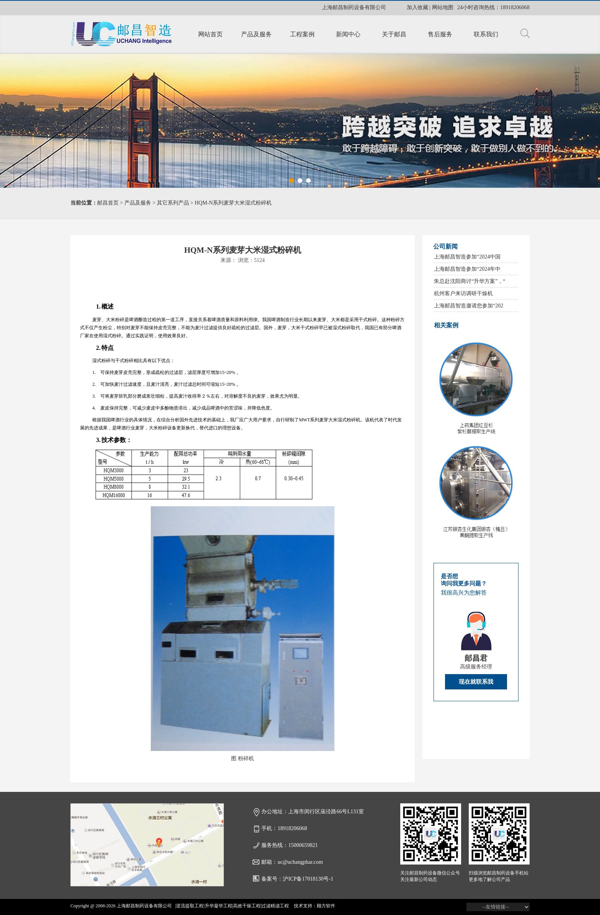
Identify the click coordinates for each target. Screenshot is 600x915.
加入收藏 (417, 7)
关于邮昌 (394, 34)
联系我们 (486, 34)
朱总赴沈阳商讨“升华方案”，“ (469, 281)
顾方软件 (326, 905)
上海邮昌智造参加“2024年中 (467, 269)
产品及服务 (256, 34)
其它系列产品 (173, 203)
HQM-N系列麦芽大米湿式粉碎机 (233, 203)
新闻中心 (348, 34)
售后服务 (440, 34)
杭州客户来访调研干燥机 (463, 293)
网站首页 (210, 34)
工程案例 (302, 34)
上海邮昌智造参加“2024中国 (467, 257)
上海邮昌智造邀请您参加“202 (468, 306)
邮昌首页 (108, 203)
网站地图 (442, 7)
